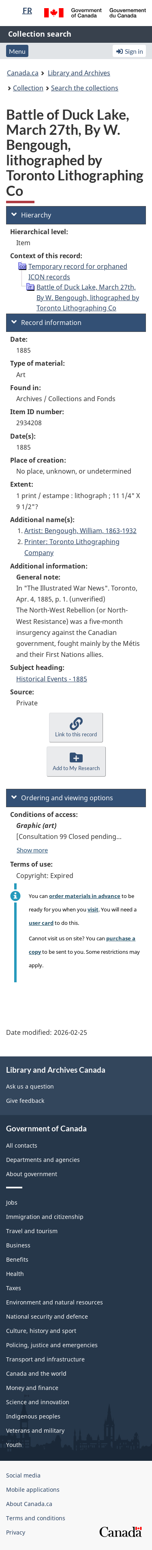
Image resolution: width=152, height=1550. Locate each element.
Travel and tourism (32, 1231)
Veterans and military (35, 1430)
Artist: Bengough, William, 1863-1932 (80, 530)
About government (31, 1174)
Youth (14, 1445)
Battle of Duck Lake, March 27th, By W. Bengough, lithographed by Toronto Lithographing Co (87, 297)
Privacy (15, 1532)
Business (18, 1245)
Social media (23, 1475)
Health (15, 1274)
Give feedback (25, 1100)
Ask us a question (30, 1086)
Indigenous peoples (33, 1416)
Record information (46, 322)
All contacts (21, 1145)
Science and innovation (37, 1402)
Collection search (39, 34)
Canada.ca (23, 72)
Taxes (13, 1288)
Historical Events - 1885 (51, 678)
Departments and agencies (43, 1160)
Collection (28, 87)
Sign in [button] (129, 51)
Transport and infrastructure (45, 1359)
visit (93, 909)
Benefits (17, 1259)
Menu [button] (17, 51)
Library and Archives (79, 72)
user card (41, 922)
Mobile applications (33, 1489)
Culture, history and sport (41, 1331)
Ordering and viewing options (62, 797)
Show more (32, 850)
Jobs (11, 1202)
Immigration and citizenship (44, 1217)
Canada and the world (36, 1373)
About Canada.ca (29, 1504)
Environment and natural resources (54, 1302)
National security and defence (47, 1316)
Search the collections (84, 87)
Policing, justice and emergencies (52, 1345)
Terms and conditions (35, 1518)
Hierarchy (31, 215)
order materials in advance (84, 896)
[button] (76, 727)
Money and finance (32, 1388)
